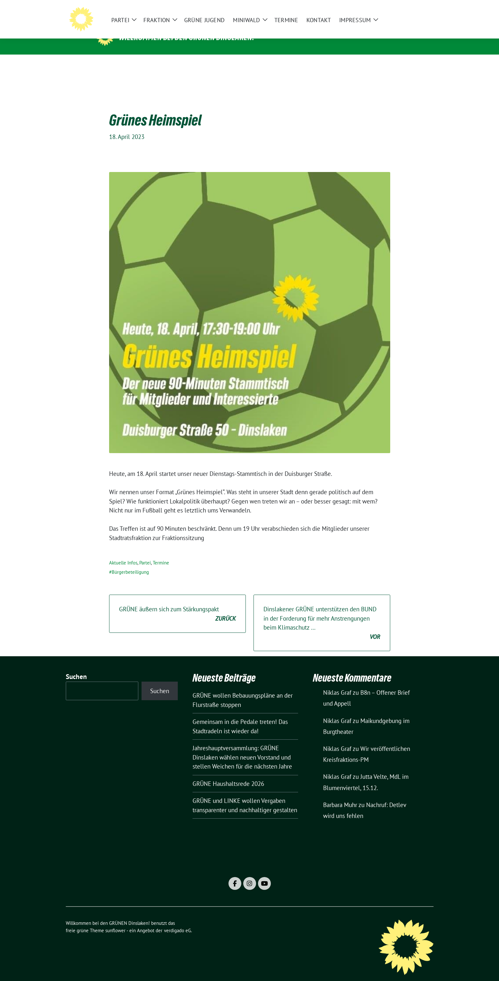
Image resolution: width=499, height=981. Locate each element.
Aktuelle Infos (123, 553)
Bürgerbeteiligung (130, 562)
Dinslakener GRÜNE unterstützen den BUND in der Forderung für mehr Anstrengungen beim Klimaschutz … (321, 613)
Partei (145, 553)
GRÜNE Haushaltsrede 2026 (228, 774)
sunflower (115, 920)
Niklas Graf (337, 682)
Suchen (76, 666)
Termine (161, 553)
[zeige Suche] (422, 10)
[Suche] (413, 10)
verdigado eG (177, 920)
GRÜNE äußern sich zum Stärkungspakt (177, 604)
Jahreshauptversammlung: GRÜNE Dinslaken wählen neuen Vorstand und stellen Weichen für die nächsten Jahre (242, 747)
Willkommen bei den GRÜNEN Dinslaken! (186, 37)
